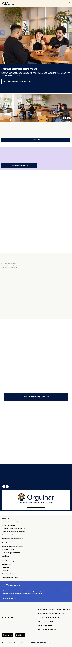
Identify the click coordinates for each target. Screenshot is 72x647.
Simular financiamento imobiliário (13, 546)
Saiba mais (36, 139)
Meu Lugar (5, 556)
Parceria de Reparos (9, 574)
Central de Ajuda (8, 535)
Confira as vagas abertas (19, 165)
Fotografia (5, 567)
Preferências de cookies (47, 629)
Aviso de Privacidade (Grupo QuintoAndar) (53, 609)
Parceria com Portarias (10, 577)
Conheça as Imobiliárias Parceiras (13, 531)
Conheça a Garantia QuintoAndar (13, 528)
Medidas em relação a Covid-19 (13, 538)
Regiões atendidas (8, 525)
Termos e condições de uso (47, 617)
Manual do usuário (44, 625)
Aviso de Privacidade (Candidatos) (50, 613)
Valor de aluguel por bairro (11, 553)
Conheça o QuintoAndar (10, 522)
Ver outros (49, 643)
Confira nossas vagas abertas (17, 81)
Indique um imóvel (8, 549)
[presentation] (64, 118)
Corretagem (6, 564)
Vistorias (5, 570)
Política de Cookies (45, 621)
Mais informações (9, 598)
